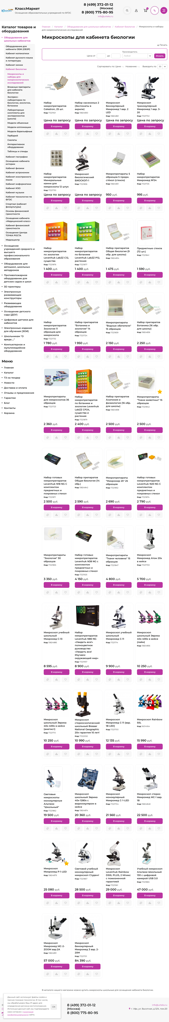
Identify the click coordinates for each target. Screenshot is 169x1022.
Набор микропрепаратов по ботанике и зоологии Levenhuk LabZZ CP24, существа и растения (87, 406)
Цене (118, 66)
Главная (9, 367)
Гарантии (10, 398)
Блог (7, 403)
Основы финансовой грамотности (17, 212)
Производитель (129, 52)
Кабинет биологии (16, 69)
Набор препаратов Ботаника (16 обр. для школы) (148, 325)
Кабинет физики (15, 168)
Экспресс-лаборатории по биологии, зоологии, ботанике (19, 101)
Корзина (9, 413)
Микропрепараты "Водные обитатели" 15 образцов (118, 325)
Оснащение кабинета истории (17, 162)
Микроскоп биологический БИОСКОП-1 (84, 177)
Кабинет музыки (15, 192)
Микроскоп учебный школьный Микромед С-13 (56, 635)
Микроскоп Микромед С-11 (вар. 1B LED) (118, 722)
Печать (163, 45)
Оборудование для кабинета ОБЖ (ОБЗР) (18, 48)
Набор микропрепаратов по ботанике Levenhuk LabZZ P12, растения (87, 254)
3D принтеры (12, 286)
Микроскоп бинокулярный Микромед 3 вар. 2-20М (87, 948)
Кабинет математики (17, 53)
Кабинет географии (17, 157)
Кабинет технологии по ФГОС (19, 198)
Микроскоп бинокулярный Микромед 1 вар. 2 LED (117, 107)
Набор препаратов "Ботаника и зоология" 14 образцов (86, 327)
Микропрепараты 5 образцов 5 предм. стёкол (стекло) (118, 177)
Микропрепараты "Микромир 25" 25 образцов (117, 481)
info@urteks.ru (105, 16)
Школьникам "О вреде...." (14, 338)
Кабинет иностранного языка (18, 178)
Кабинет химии (14, 65)
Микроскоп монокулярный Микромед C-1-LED (117, 797)
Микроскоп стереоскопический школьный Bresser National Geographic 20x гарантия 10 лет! (87, 726)
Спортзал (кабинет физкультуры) (16, 205)
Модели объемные (17, 123)
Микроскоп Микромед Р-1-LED (55, 870)
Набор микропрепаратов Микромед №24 (148, 177)
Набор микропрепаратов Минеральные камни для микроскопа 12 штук (56, 180)
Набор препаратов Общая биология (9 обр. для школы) (118, 251)
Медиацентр (13, 240)
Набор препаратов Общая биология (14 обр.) (87, 480)
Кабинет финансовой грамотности (17, 227)
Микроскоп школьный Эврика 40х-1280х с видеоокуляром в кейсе (86, 800)
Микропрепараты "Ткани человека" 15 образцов (118, 558)
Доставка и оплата (15, 387)
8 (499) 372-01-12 (98, 4)
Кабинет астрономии (17, 172)
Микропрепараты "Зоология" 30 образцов (55, 558)
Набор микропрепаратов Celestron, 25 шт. (55, 106)
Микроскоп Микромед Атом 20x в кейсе (149, 558)
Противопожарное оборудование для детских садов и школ (17, 278)
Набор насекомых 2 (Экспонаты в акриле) (87, 106)
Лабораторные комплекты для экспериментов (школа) (16, 114)
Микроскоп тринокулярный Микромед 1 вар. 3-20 (148, 107)
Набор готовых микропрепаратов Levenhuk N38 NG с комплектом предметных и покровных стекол (86, 563)
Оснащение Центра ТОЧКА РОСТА (16, 234)
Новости (9, 382)
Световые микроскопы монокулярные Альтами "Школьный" (53, 800)
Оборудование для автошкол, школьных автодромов (17, 267)
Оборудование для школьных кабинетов (17, 39)
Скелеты (12, 140)
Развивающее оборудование (13, 305)
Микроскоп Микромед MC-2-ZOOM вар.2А (54, 946)
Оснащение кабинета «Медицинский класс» (18, 219)
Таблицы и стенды (17, 151)
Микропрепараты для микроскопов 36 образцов (56, 399)
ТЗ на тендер (12, 377)
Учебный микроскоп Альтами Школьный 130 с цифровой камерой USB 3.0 (149, 873)
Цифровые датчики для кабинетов (18, 321)
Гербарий (12, 135)
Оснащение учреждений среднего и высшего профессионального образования (19, 252)
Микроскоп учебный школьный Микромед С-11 (119, 635)
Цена (89, 56)
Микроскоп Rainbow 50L (149, 721)
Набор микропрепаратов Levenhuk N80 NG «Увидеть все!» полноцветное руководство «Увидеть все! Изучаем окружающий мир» (86, 645)
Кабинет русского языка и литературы (19, 59)
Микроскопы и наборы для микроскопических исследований (18, 78)
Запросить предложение (48, 134)
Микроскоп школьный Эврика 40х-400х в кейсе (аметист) (55, 724)
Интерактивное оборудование (16, 145)
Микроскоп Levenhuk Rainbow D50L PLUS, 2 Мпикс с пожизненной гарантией (118, 875)
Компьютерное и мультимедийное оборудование (14, 347)
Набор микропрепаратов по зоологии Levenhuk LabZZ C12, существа (56, 254)
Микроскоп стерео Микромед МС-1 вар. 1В (149, 797)
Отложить (65, 134)
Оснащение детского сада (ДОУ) (17, 313)
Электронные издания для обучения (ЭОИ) (18, 330)
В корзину (56, 126)
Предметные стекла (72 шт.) (149, 250)
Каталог (9, 372)
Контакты (10, 408)
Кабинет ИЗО (13, 188)
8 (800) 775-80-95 (97, 12)
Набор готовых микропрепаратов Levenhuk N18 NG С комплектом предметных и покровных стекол (55, 485)
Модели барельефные (19, 131)
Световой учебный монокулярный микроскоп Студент (87, 872)
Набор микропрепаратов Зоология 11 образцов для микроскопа (55, 328)
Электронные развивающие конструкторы (13, 295)
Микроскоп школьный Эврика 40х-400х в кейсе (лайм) (148, 637)
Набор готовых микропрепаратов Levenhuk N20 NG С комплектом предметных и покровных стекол (149, 485)
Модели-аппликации (19, 127)
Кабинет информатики (18, 184)
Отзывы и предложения (19, 392)
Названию (131, 66)
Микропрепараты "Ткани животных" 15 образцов (149, 400)
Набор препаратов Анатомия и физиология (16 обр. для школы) (118, 401)
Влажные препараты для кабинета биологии (18, 90)
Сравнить (56, 134)
